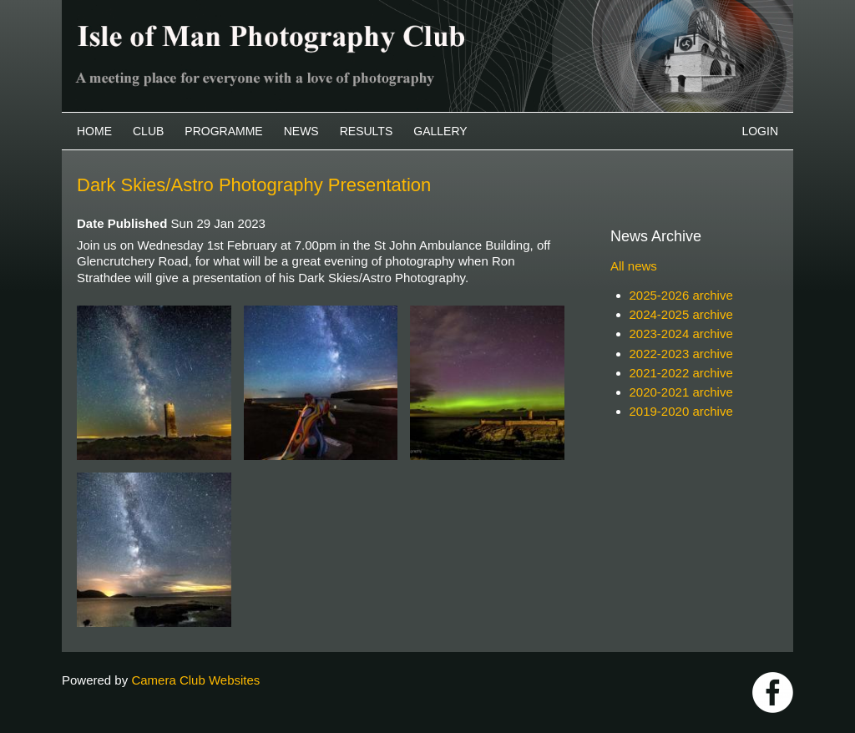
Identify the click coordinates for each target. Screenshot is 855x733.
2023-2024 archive (681, 333)
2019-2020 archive (681, 411)
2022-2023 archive (681, 353)
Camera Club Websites (195, 680)
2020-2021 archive (681, 392)
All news (633, 266)
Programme (223, 131)
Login (759, 131)
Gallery (440, 131)
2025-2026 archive (681, 295)
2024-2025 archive (681, 314)
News (301, 131)
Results (366, 131)
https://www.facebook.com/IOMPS (772, 692)
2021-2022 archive (681, 373)
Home (94, 131)
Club (148, 131)
